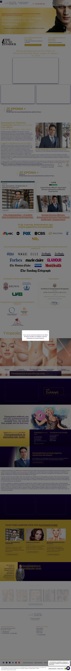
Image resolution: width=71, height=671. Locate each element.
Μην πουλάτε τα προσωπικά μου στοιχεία (8, 669)
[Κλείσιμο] (47, 331)
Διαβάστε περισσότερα (52, 668)
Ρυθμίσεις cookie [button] (60, 668)
